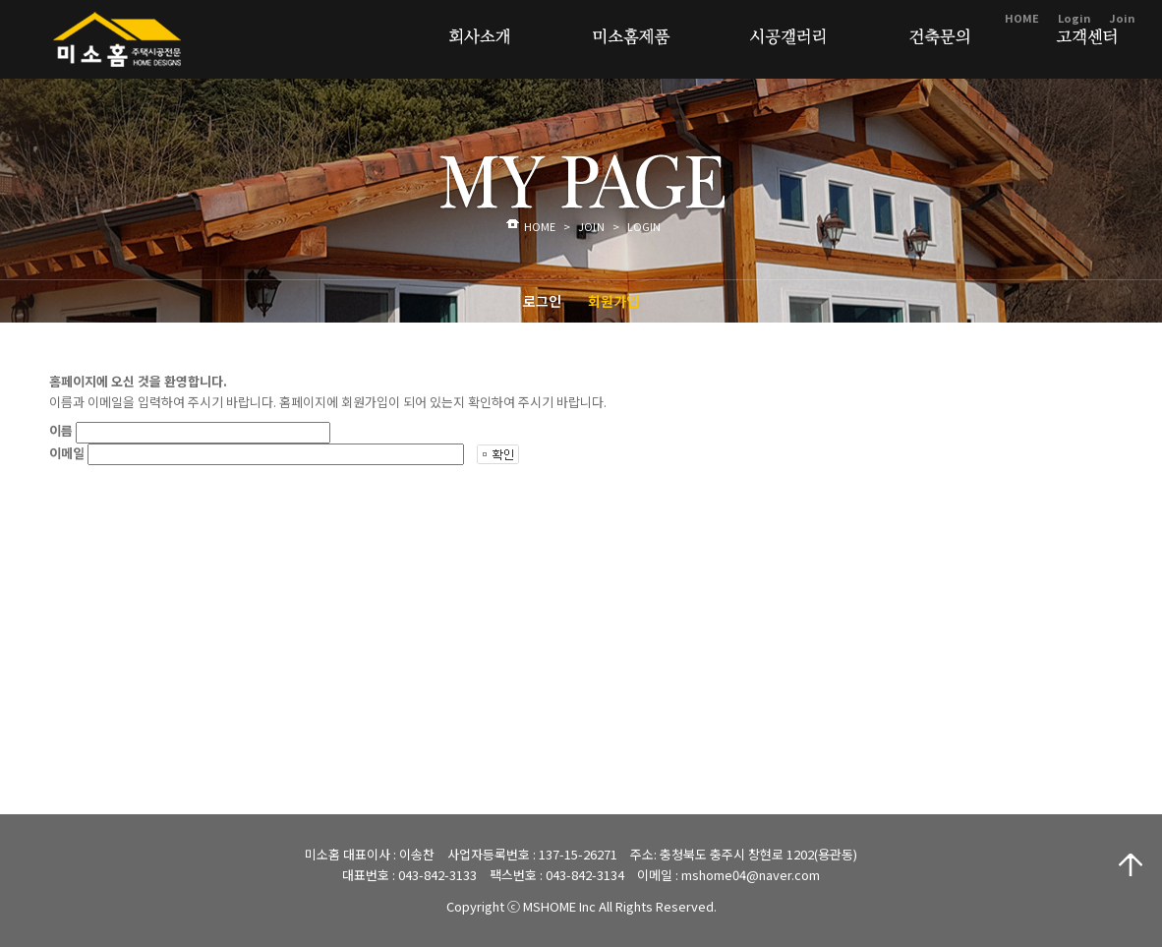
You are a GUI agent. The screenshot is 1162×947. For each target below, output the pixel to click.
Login (1074, 18)
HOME (1022, 18)
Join (1121, 18)
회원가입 (613, 301)
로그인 (542, 301)
